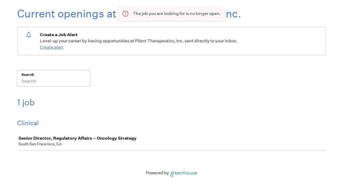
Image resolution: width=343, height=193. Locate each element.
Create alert (51, 47)
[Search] (53, 81)
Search (27, 74)
